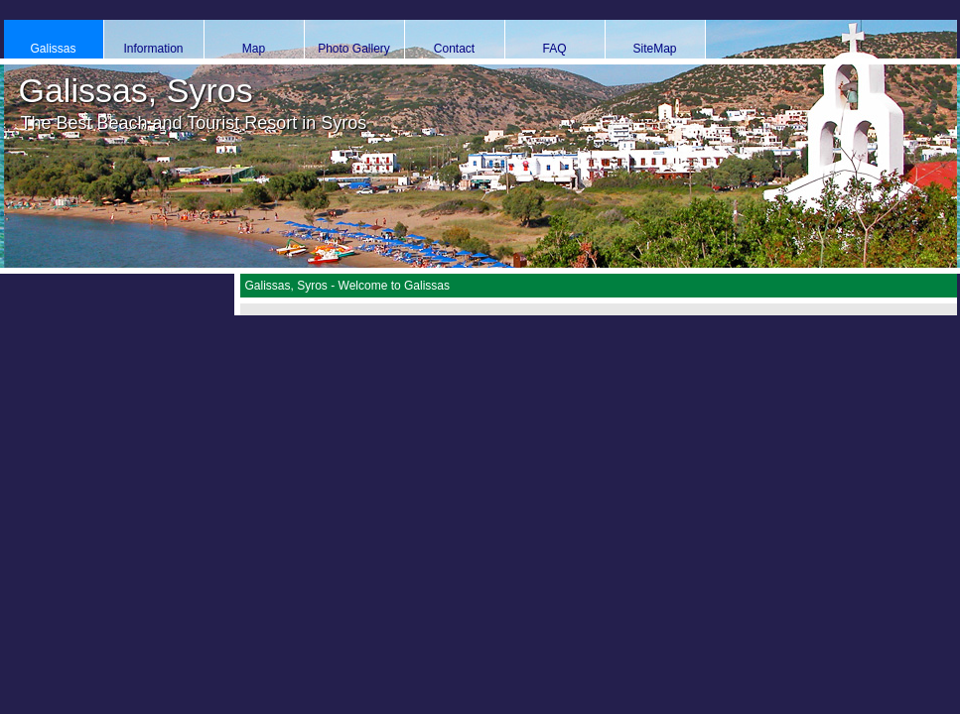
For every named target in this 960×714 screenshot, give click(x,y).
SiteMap (654, 49)
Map (253, 49)
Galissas (52, 49)
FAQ (554, 49)
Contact (454, 49)
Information (153, 49)
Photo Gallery (354, 49)
